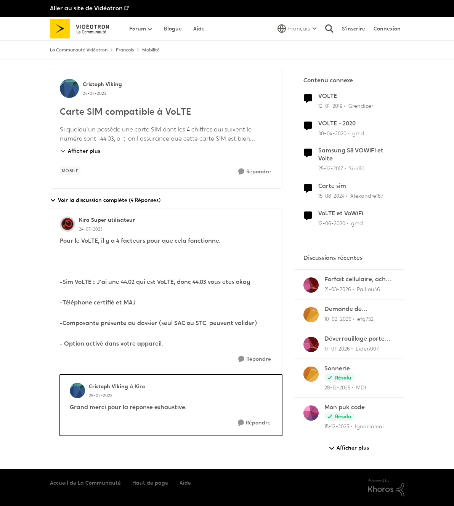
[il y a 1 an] (331, 196)
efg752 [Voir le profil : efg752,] (365, 318)
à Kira (137, 386)
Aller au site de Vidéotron (86, 8)
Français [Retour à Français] (125, 50)
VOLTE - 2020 (337, 123)
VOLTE (327, 96)
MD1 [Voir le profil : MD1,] (361, 387)
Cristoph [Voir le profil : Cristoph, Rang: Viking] (93, 84)
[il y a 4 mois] (337, 289)
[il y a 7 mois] (337, 388)
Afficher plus (80, 150)
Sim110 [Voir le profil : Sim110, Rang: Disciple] (356, 168)
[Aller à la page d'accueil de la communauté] (82, 28)
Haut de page (150, 482)
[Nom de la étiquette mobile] (70, 171)
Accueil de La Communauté (85, 482)
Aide (185, 482)
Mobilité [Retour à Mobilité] (151, 50)
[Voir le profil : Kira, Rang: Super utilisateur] (67, 224)
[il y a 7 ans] (330, 106)
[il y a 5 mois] (337, 319)
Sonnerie (337, 368)
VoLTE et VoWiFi (340, 213)
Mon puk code (344, 407)
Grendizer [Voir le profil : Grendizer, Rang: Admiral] (360, 105)
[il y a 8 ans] (330, 169)
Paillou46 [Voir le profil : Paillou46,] (368, 289)
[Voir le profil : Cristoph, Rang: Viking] (69, 88)
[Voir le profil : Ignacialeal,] (311, 413)
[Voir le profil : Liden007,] (311, 344)
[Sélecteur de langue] (297, 28)
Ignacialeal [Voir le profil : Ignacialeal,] (369, 426)
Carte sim (332, 186)
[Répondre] (255, 172)
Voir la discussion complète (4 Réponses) (105, 200)
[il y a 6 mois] (337, 349)
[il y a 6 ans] (332, 133)
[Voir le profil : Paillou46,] (311, 285)
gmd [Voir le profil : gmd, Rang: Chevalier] (358, 133)
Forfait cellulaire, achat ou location (358, 279)
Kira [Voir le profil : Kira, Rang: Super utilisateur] (84, 219)
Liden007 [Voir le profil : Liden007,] (367, 348)
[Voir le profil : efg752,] (311, 314)
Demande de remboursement (348, 309)
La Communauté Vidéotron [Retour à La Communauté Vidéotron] (78, 50)
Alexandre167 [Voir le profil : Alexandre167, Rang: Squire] (366, 195)
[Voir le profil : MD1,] (311, 374)
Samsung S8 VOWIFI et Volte (350, 154)
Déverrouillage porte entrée (354, 339)
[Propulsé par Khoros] (386, 487)
